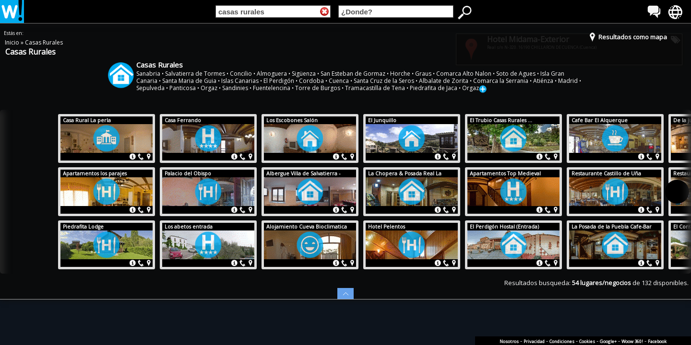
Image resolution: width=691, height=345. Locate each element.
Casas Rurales (44, 42)
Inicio (13, 42)
